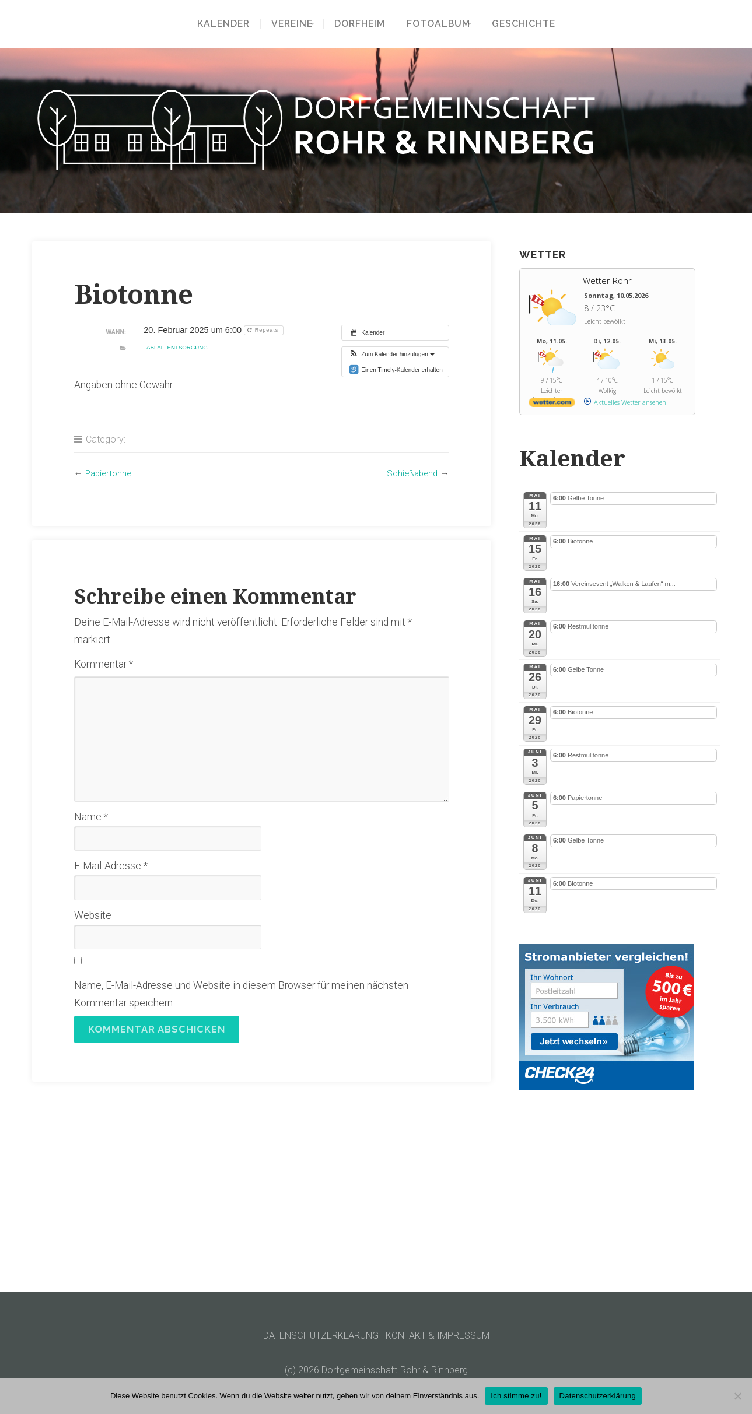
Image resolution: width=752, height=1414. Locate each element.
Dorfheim (359, 24)
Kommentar (103, 664)
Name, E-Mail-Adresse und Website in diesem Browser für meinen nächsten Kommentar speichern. (241, 994)
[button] (391, 354)
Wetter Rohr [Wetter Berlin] (607, 280)
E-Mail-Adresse (111, 866)
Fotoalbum (438, 24)
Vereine (284, 24)
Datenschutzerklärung (597, 1395)
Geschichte (531, 24)
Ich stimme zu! (516, 1395)
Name (91, 817)
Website (92, 915)
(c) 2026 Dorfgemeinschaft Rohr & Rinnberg (376, 1370)
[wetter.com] (552, 404)
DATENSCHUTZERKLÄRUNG (315, 1335)
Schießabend (411, 473)
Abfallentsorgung (177, 347)
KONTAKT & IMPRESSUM (444, 1335)
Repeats (264, 330)
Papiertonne (110, 473)
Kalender (215, 24)
